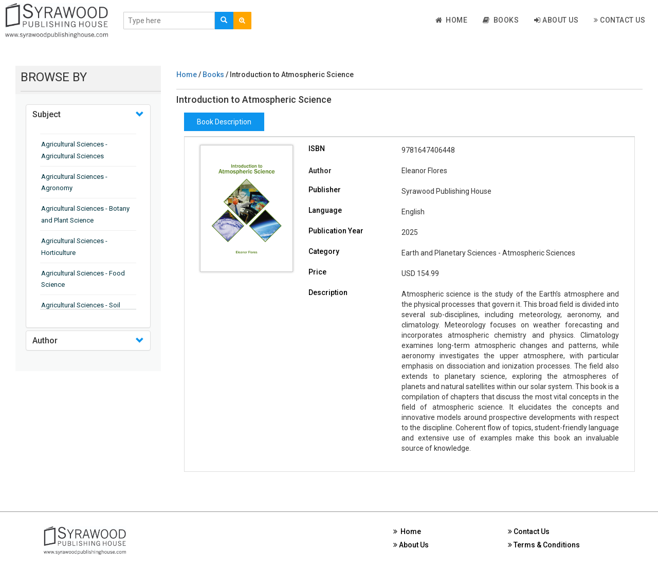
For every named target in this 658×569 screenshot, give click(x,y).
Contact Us (619, 20)
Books (501, 20)
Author (45, 340)
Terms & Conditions (544, 545)
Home (451, 20)
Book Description (224, 122)
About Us (556, 20)
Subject (46, 114)
